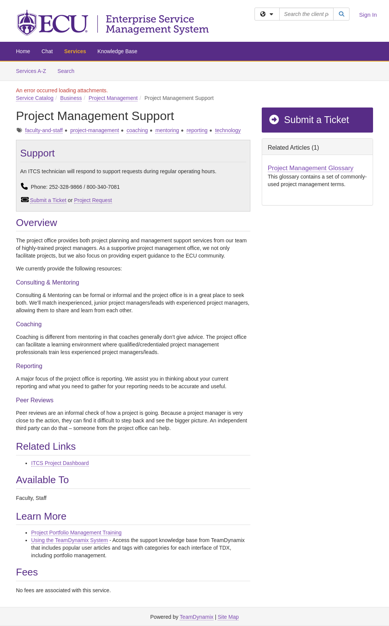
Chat (47, 51)
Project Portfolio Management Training (76, 533)
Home (23, 51)
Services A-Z (31, 71)
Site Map (228, 617)
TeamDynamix (196, 617)
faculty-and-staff (44, 130)
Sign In (368, 14)
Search (68, 70)
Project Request (93, 200)
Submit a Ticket (48, 200)
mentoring (167, 130)
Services (75, 51)
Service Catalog (35, 98)
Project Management (113, 98)
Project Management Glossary (311, 168)
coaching (137, 130)
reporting (197, 130)
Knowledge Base (118, 51)
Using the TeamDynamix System (69, 540)
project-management (94, 130)
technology (228, 130)
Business (71, 98)
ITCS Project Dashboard (60, 463)
